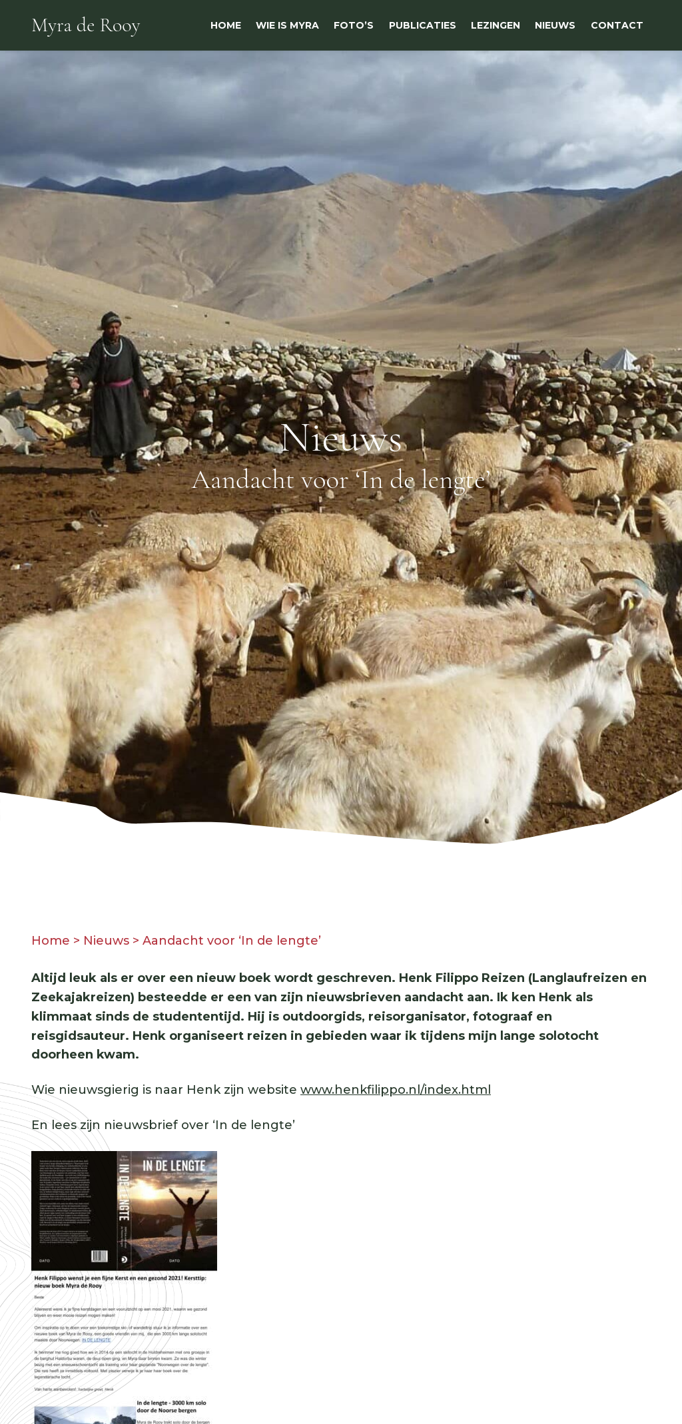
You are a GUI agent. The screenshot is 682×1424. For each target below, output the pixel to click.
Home (50, 940)
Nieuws (106, 940)
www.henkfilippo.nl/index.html (395, 1089)
